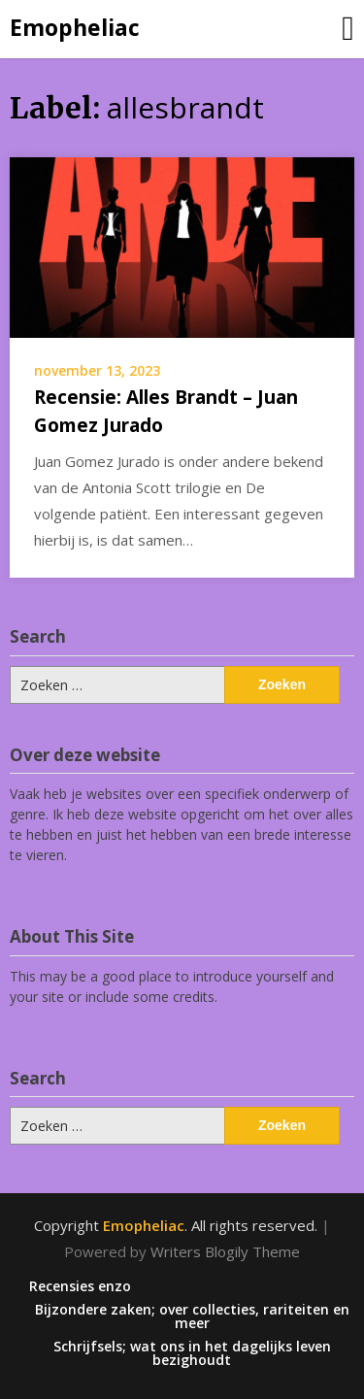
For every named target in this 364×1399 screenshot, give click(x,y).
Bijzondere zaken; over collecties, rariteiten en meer (192, 1316)
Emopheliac (75, 27)
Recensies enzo (80, 1286)
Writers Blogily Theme (225, 1251)
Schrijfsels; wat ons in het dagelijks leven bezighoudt (192, 1353)
